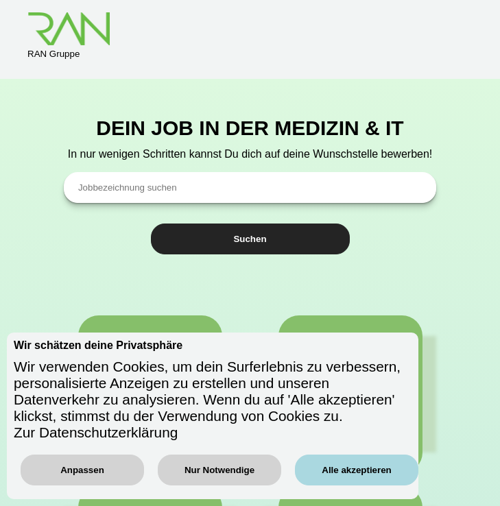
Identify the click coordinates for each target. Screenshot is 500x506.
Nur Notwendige (219, 470)
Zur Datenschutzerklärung (96, 432)
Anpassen (82, 470)
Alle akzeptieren (356, 470)
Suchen (249, 239)
